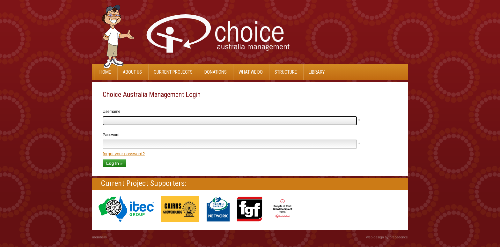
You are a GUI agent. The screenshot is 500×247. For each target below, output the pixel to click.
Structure (286, 72)
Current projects (173, 72)
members (99, 237)
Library (317, 72)
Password (111, 135)
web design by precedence (387, 237)
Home (105, 72)
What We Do (251, 72)
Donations (215, 72)
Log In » (114, 163)
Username (111, 111)
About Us (132, 72)
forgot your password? (124, 153)
